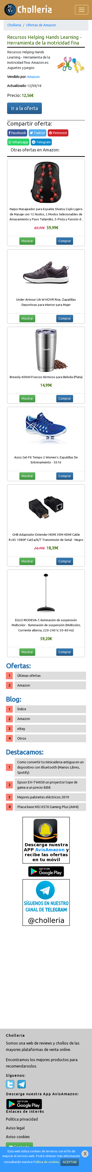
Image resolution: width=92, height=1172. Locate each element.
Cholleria (14, 25)
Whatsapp (18, 142)
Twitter (37, 133)
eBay (21, 729)
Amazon (33, 77)
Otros (21, 738)
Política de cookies (46, 1162)
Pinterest (58, 133)
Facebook (17, 133)
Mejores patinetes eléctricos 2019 (43, 797)
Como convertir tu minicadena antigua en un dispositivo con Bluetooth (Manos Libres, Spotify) (50, 767)
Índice (21, 709)
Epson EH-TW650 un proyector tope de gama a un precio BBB (47, 784)
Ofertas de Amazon (41, 25)
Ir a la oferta (24, 108)
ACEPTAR (70, 1162)
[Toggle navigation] (81, 9)
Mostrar (27, 241)
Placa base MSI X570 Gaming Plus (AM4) (48, 807)
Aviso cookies (18, 1137)
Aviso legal (15, 1128)
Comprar (64, 241)
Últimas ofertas (29, 676)
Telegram (41, 142)
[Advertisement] (46, 978)
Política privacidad (22, 1119)
